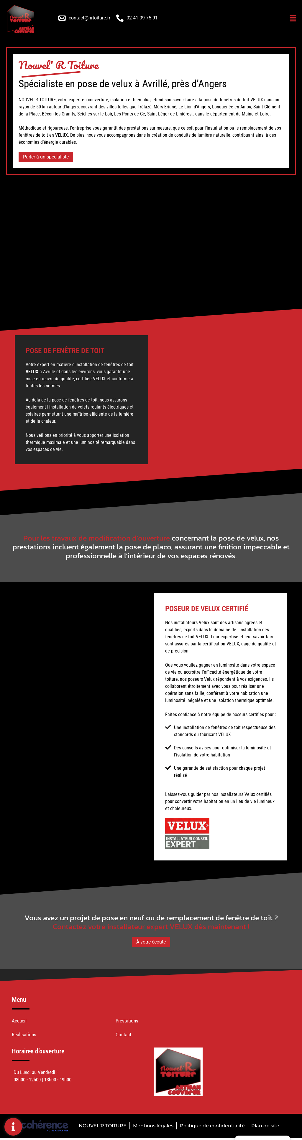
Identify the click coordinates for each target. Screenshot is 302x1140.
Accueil (19, 1021)
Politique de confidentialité (212, 1126)
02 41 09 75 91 (142, 18)
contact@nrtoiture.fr (89, 18)
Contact (123, 1034)
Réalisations (24, 1034)
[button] (46, 157)
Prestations (127, 1021)
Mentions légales (153, 1126)
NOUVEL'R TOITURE (103, 1126)
